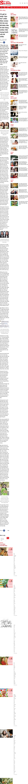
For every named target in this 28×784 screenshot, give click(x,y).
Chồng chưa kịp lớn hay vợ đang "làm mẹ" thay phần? (23, 57)
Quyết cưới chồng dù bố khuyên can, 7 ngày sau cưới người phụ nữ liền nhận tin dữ (23, 107)
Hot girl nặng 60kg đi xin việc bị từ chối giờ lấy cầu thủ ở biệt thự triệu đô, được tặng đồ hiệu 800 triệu (23, 163)
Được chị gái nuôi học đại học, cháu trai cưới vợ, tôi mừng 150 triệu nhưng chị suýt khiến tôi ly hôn (23, 74)
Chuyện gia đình (8, 7)
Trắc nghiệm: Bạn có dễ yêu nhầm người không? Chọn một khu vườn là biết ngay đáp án (23, 203)
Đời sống (2, 7)
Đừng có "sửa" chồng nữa (23, 50)
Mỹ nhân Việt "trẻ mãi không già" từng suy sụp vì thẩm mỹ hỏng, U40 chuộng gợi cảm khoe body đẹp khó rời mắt (23, 175)
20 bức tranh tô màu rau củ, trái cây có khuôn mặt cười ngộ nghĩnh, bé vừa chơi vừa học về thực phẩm (23, 30)
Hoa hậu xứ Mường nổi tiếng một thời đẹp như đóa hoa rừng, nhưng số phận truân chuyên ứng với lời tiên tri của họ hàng (23, 157)
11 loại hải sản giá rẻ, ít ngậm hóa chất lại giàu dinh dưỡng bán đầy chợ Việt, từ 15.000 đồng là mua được (23, 129)
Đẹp (17, 7)
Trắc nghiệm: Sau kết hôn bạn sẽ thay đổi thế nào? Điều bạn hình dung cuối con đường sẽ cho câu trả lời (23, 185)
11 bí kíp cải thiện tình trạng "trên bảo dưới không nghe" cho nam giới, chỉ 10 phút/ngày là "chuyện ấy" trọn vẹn (23, 142)
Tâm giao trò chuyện (5, 7)
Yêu (19, 7)
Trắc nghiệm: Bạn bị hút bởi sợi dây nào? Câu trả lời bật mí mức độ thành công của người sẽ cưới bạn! (23, 197)
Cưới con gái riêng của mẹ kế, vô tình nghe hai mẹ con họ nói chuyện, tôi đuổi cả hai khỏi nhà (23, 92)
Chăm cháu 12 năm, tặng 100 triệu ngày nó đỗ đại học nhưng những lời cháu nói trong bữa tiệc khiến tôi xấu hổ (23, 86)
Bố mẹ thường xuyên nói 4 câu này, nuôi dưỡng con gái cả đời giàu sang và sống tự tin (23, 18)
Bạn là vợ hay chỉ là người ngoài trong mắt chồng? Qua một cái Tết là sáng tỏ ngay (23, 80)
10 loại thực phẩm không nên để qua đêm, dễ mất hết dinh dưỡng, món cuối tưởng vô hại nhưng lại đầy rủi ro (23, 135)
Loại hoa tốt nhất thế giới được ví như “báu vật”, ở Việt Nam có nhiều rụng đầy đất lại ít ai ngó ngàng (23, 147)
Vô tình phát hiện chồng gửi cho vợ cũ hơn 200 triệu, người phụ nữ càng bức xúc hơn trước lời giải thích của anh (23, 120)
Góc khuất (12, 7)
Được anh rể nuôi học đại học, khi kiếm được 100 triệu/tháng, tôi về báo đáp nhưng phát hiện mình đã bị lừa (23, 102)
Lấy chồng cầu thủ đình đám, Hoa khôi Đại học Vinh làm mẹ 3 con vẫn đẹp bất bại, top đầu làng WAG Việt (23, 169)
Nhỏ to (23, 7)
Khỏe (14, 7)
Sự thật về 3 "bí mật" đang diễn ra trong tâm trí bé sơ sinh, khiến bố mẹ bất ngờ (23, 35)
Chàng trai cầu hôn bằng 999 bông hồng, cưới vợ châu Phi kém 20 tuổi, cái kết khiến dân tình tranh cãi (23, 191)
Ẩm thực (26, 7)
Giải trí (21, 7)
